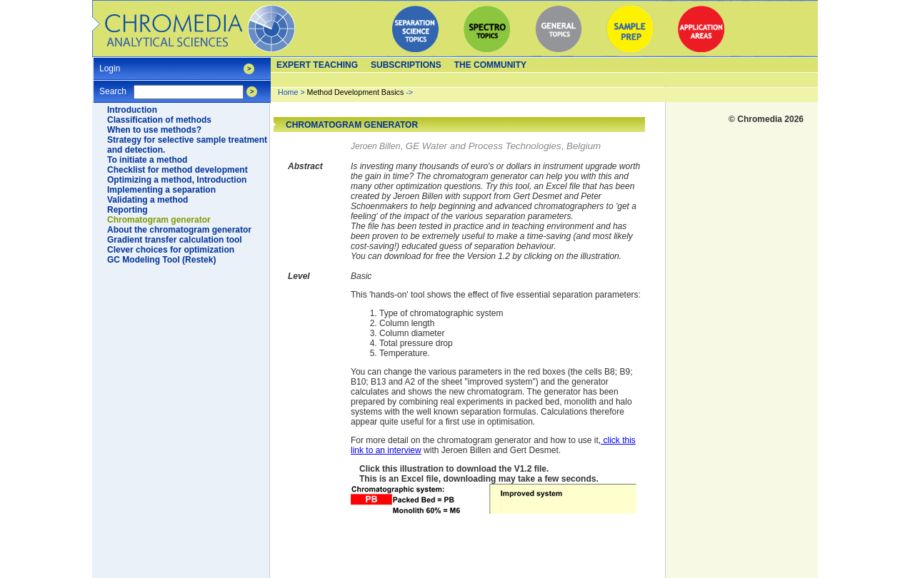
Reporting (127, 210)
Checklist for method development (177, 170)
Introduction (132, 110)
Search (112, 86)
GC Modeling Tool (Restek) (161, 260)
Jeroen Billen (375, 146)
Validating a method (147, 200)
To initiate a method (147, 160)
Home (288, 92)
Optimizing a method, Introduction (176, 180)
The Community (490, 65)
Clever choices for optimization (170, 250)
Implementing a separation (161, 190)
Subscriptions (406, 65)
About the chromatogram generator (179, 230)
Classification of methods (159, 120)
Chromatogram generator (159, 220)
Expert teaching (317, 65)
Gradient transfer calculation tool (174, 240)
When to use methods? (154, 130)
